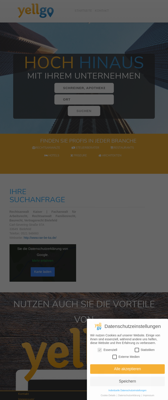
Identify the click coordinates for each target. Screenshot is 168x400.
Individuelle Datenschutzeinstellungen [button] (128, 393)
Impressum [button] (148, 398)
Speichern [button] (127, 384)
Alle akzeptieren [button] (127, 371)
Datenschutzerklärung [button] (129, 398)
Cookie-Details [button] (108, 398)
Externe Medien (126, 359)
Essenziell (107, 353)
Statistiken (145, 353)
